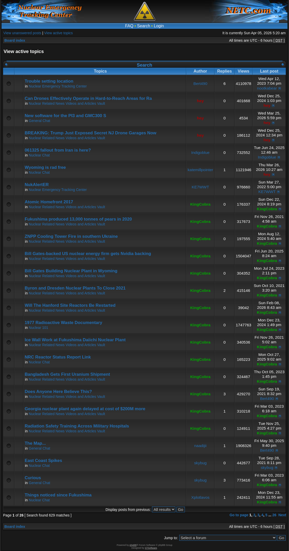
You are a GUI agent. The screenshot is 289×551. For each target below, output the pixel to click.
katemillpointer (200, 170)
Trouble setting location (49, 81)
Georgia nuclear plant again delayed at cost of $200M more (85, 408)
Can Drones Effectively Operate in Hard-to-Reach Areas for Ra (88, 98)
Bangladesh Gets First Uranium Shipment (67, 374)
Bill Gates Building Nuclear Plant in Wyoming (71, 270)
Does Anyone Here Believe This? (58, 391)
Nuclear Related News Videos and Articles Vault (67, 103)
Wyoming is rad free (45, 167)
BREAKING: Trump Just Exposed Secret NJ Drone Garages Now (90, 132)
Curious (33, 477)
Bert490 (200, 83)
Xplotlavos (200, 497)
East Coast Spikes (43, 460)
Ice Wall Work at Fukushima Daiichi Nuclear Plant (75, 339)
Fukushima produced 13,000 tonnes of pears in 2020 (78, 219)
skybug (200, 463)
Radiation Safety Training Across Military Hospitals (77, 426)
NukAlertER (37, 184)
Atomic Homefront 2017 (49, 201)
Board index (14, 40)
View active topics (58, 33)
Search (143, 26)
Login (159, 26)
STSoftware (151, 548)
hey (200, 101)
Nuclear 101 (38, 328)
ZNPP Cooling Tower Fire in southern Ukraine (71, 236)
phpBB (133, 545)
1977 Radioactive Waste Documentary (63, 322)
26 (274, 515)
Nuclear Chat (39, 155)
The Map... (35, 443)
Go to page (239, 515)
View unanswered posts (22, 33)
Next (282, 515)
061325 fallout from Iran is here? (58, 150)
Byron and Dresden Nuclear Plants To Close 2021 (75, 288)
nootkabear (267, 88)
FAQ (129, 26)
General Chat (39, 121)
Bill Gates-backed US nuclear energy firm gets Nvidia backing (88, 253)
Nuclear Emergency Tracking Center (58, 86)
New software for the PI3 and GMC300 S (65, 115)
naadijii (200, 445)
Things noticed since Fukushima (58, 495)
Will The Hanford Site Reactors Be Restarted (70, 305)
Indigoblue (200, 152)
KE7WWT (200, 187)
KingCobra (200, 204)
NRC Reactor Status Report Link (58, 357)
